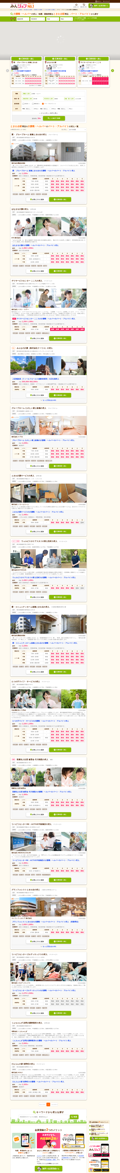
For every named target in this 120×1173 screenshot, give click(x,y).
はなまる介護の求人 (20, 209)
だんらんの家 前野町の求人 (23, 1064)
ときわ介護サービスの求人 (23, 476)
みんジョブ (13, 9)
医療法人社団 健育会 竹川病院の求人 (32, 759)
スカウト (39, 1156)
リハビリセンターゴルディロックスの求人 (30, 954)
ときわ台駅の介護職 (49, 9)
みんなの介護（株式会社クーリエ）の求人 (35, 348)
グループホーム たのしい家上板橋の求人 (29, 408)
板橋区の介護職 (38, 9)
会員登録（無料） (51, 1159)
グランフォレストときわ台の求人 (26, 890)
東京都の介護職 (28, 9)
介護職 (20, 9)
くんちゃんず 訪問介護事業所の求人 (27, 1023)
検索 (74, 1117)
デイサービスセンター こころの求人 (27, 281)
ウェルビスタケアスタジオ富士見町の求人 (39, 541)
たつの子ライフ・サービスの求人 (26, 682)
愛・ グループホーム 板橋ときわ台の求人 (29, 134)
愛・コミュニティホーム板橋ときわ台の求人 (30, 607)
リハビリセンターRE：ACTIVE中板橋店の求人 (32, 824)
